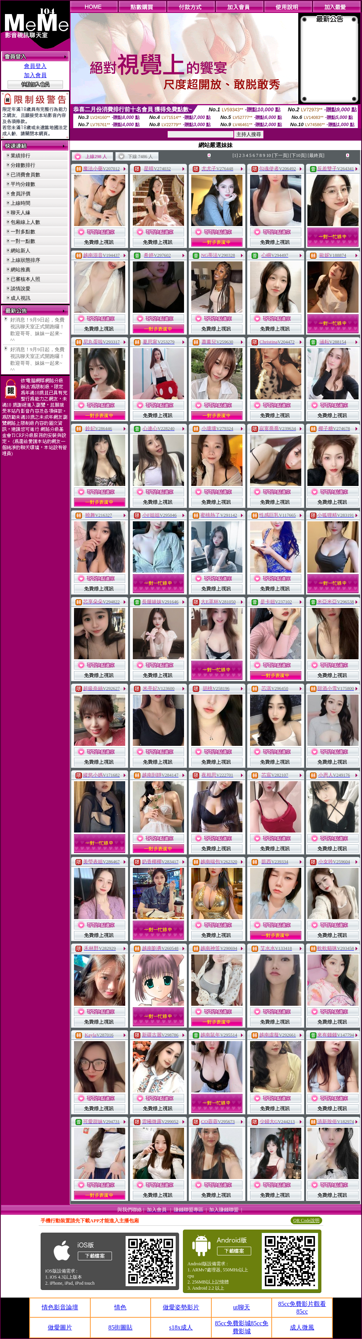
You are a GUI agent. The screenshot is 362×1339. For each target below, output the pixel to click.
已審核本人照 (25, 279)
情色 (120, 1307)
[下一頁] (280, 155)
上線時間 (20, 203)
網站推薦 (20, 269)
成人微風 (302, 1327)
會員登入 (35, 66)
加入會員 (35, 75)
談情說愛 (20, 288)
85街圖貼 (120, 1327)
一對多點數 (23, 231)
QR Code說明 (306, 1220)
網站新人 (20, 250)
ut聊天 (241, 1307)
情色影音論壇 (60, 1307)
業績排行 (20, 155)
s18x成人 (181, 1327)
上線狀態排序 (25, 260)
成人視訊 (20, 298)
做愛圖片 (60, 1327)
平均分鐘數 (23, 184)
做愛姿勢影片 (181, 1307)
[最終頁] (316, 155)
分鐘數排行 (23, 165)
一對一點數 (23, 241)
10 (268, 155)
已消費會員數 (25, 174)
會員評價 (20, 193)
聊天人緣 (20, 212)
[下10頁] (298, 155)
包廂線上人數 (25, 222)
